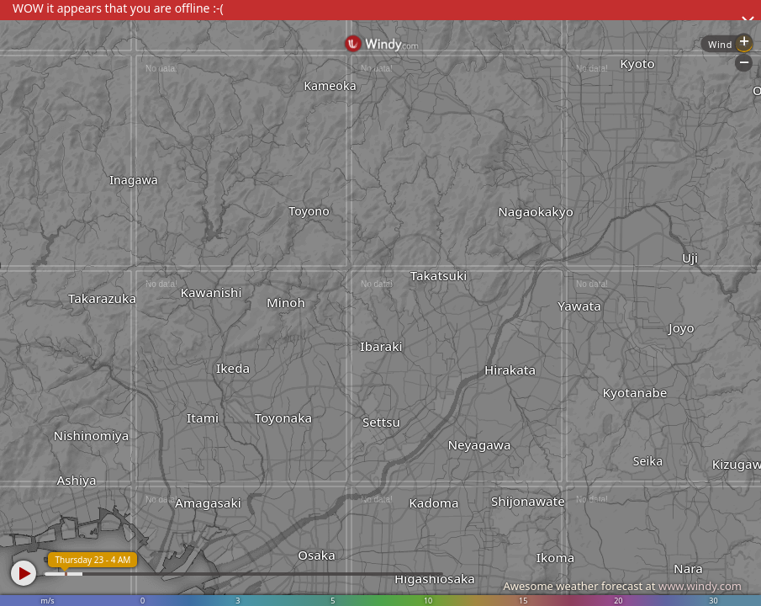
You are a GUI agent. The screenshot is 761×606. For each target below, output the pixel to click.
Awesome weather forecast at (622, 585)
